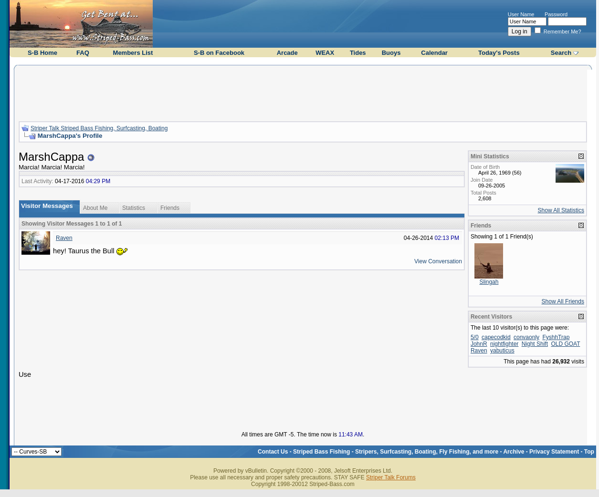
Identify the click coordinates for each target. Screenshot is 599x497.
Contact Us (273, 451)
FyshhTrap (555, 337)
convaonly (526, 337)
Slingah (488, 282)
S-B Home (42, 52)
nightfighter (504, 344)
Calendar (434, 52)
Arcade (287, 52)
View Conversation (438, 261)
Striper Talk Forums (391, 477)
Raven (64, 238)
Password (556, 14)
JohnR (479, 344)
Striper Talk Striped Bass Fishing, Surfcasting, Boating (99, 128)
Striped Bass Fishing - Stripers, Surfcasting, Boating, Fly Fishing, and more (395, 451)
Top (589, 451)
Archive (513, 451)
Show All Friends (563, 301)
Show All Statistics (561, 210)
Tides (358, 52)
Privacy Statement (554, 451)
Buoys (391, 52)
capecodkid (496, 337)
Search (561, 52)
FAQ (82, 52)
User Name (521, 14)
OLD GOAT (565, 344)
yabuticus (502, 350)
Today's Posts (499, 52)
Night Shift (535, 344)
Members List (133, 52)
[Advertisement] (302, 92)
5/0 (475, 337)
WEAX (324, 52)
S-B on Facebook (219, 52)
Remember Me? (558, 31)
